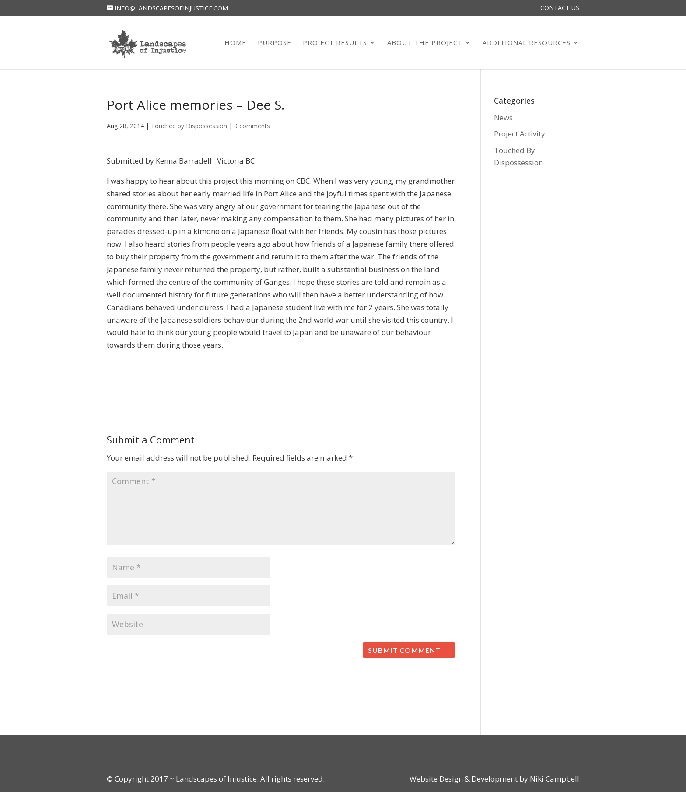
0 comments (252, 126)
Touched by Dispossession (189, 126)
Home (235, 43)
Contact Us (559, 8)
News (503, 117)
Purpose (274, 43)
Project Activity (519, 134)
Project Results (335, 43)
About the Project (424, 43)
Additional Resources (526, 43)
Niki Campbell (553, 779)
